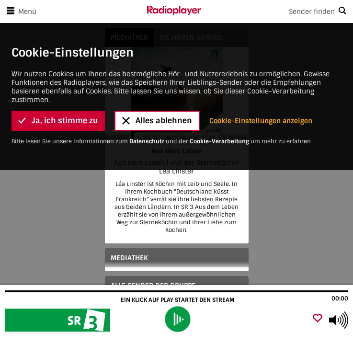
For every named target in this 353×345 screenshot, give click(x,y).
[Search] (277, 11)
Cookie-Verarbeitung (219, 132)
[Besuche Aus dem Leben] (59, 320)
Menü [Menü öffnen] (19, 11)
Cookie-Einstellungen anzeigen (260, 111)
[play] (178, 319)
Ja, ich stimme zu (58, 111)
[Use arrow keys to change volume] (338, 320)
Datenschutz (146, 132)
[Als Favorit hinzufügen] (317, 318)
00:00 (339, 298)
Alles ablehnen (157, 111)
